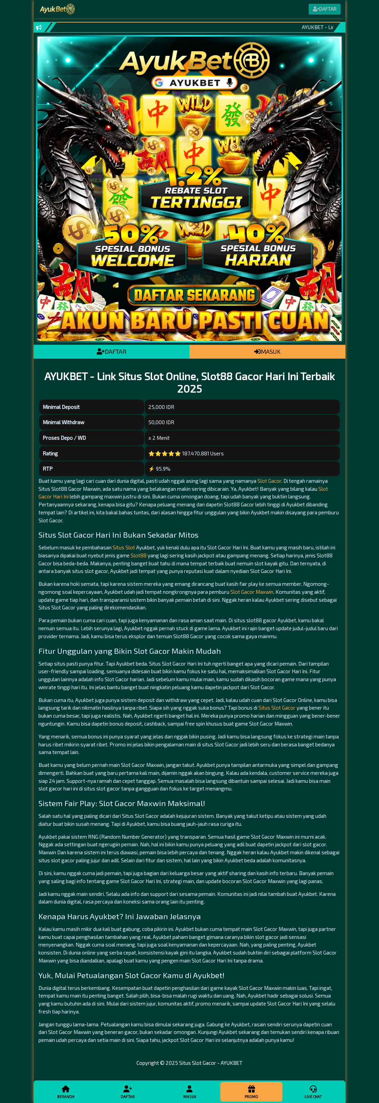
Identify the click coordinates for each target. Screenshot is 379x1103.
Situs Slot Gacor (277, 707)
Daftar (127, 1091)
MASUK (267, 351)
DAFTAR (111, 351)
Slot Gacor (269, 481)
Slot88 (139, 555)
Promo (251, 1091)
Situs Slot (124, 547)
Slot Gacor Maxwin (251, 592)
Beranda (65, 1091)
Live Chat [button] (313, 1091)
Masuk (189, 1091)
